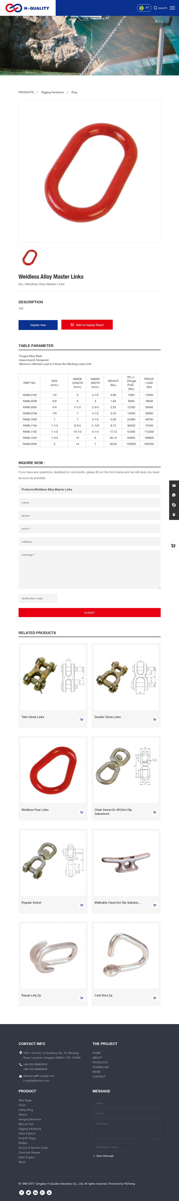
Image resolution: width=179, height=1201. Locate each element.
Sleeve (23, 1114)
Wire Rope (25, 1100)
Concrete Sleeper (30, 1152)
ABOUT (97, 1057)
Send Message (105, 1155)
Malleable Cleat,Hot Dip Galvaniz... (118, 902)
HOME (97, 1052)
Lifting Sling (26, 1109)
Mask (22, 1161)
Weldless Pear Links (35, 809)
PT (144, 8)
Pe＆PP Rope (27, 1138)
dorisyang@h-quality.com (38, 1075)
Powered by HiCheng (121, 1183)
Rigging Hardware (52, 92)
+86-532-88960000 (35, 1069)
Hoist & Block (27, 1133)
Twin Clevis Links (33, 717)
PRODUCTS (26, 92)
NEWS (97, 1071)
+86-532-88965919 (35, 1064)
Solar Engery (27, 1157)
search (162, 7)
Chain (22, 1105)
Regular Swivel (31, 902)
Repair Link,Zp (31, 995)
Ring (74, 92)
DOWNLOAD (101, 1067)
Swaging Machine (30, 1119)
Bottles (23, 1143)
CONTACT (99, 1076)
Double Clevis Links (108, 717)
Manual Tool (26, 1124)
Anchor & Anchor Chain (33, 1147)
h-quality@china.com (36, 1080)
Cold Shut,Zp (103, 995)
